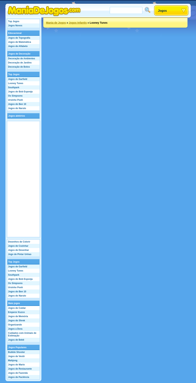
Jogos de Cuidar (17, 308)
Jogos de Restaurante (20, 368)
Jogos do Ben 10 (17, 104)
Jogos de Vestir (16, 356)
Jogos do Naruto (17, 108)
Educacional (15, 33)
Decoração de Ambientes (21, 58)
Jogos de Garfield (17, 79)
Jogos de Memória (18, 316)
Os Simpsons (15, 95)
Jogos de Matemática (19, 42)
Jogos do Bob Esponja (20, 91)
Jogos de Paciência (18, 377)
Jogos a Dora (15, 329)
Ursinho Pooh (15, 100)
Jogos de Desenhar (18, 250)
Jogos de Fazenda (18, 373)
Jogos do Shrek (16, 320)
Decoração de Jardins (20, 62)
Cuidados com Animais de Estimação (22, 334)
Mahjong (12, 360)
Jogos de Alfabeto (18, 46)
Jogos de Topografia (19, 38)
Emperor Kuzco (16, 312)
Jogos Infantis (78, 22)
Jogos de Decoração (19, 53)
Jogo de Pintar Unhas (19, 254)
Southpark (13, 87)
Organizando (15, 324)
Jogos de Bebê (16, 340)
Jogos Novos (15, 25)
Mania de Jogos (56, 22)
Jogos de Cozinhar (18, 246)
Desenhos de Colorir (19, 241)
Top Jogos (13, 21)
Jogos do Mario (16, 364)
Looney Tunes (15, 83)
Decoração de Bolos (19, 67)
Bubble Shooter (16, 352)
